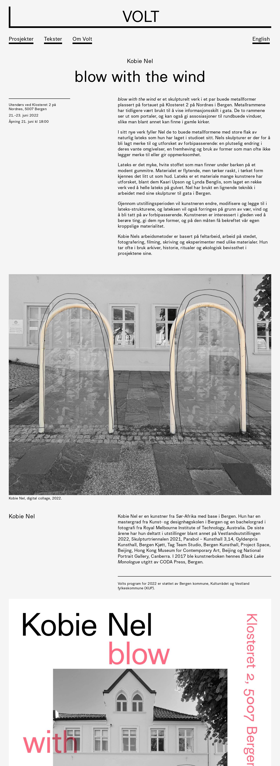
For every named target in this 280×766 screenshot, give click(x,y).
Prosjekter (21, 39)
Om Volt (82, 39)
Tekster (53, 39)
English (261, 39)
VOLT (140, 18)
